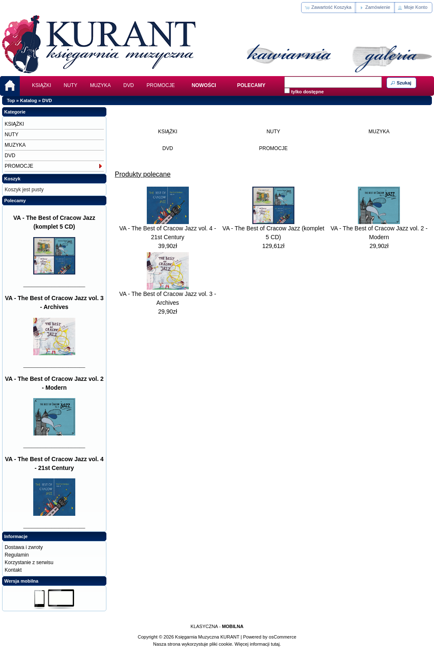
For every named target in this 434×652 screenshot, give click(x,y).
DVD (128, 85)
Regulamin (17, 555)
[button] (328, 7)
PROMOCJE (160, 85)
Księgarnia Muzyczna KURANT (207, 636)
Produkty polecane (143, 174)
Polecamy (15, 200)
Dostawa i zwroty (24, 547)
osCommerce (282, 636)
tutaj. (275, 644)
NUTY (70, 85)
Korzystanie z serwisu (29, 562)
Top (11, 100)
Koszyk (12, 178)
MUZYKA (100, 85)
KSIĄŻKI (41, 85)
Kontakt (13, 570)
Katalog (28, 100)
